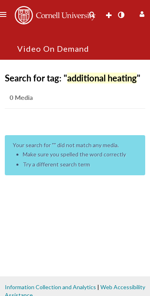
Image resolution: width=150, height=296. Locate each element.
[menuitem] (92, 15)
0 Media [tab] (21, 97)
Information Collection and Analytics (50, 287)
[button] (141, 13)
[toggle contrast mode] (121, 15)
